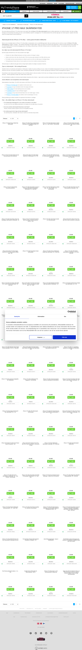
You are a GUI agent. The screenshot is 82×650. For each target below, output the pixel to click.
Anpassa (40, 337)
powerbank (9, 87)
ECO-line (77, 11)
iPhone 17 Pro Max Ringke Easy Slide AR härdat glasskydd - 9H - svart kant (71, 475)
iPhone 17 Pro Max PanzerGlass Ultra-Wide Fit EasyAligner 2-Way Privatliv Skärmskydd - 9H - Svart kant (71, 156)
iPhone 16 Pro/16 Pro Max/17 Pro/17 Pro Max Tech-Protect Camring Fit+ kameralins (71, 219)
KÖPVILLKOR (66, 616)
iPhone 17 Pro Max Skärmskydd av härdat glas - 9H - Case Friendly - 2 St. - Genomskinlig (51, 188)
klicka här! (52, 0)
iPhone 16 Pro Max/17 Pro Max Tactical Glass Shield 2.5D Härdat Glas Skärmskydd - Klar (30, 348)
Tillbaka (4, 24)
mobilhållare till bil (11, 90)
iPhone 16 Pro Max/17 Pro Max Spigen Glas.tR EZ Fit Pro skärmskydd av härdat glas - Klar (10, 252)
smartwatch (9, 92)
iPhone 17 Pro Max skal (12, 85)
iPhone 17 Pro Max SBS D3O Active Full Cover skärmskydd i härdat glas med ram (10, 540)
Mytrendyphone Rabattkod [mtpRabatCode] (52, 616)
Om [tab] (65, 316)
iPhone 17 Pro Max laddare (13, 94)
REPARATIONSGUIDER (70, 3)
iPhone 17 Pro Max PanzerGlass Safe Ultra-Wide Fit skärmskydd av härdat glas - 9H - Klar (71, 380)
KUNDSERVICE (50, 3)
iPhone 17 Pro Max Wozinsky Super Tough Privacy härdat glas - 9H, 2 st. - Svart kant (10, 347)
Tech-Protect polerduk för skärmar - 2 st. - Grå (10, 572)
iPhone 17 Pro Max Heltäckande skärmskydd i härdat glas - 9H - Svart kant (51, 443)
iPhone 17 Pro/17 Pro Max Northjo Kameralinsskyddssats (10, 187)
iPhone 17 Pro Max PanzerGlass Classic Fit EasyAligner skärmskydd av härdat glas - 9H (10, 219)
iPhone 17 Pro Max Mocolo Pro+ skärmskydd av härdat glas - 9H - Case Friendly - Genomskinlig (10, 476)
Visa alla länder (41, 627)
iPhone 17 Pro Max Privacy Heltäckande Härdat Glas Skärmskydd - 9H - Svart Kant (51, 252)
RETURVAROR (42, 3)
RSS (14, 616)
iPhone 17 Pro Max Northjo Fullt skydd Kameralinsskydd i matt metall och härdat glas (71, 124)
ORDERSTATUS (32, 6)
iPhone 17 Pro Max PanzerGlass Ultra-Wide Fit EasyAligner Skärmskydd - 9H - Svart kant (30, 476)
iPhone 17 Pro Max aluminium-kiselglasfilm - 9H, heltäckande (10, 380)
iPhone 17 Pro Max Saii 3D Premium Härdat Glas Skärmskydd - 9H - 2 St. (71, 283)
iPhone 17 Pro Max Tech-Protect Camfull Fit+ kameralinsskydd (51, 219)
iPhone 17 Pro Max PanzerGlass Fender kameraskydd (31, 252)
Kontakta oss (24, 616)
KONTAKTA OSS (79, 3)
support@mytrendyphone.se (55, 608)
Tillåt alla (64, 337)
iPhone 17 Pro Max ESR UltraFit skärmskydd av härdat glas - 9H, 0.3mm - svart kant (71, 252)
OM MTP (55, 3)
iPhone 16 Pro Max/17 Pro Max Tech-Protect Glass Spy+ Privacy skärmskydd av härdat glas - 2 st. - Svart (30, 284)
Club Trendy (61, 3)
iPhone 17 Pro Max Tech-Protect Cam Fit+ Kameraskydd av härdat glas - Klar (71, 187)
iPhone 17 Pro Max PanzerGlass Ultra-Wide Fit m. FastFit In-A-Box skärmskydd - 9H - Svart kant (10, 284)
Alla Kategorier (12, 11)
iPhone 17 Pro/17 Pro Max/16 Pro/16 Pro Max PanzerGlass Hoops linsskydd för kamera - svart (31, 220)
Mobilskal (24, 11)
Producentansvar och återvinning (41, 620)
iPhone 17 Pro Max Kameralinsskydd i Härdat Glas (71, 443)
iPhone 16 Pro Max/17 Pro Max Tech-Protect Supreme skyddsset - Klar (10, 443)
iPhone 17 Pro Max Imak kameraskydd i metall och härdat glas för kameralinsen (51, 380)
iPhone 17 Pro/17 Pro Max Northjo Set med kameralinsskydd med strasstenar (10, 155)
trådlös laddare (10, 88)
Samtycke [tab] (17, 316)
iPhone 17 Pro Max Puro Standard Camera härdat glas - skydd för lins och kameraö (51, 475)
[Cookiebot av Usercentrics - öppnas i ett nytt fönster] (69, 312)
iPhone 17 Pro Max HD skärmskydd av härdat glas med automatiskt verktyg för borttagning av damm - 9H (51, 508)
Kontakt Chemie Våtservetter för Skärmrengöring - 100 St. (30, 572)
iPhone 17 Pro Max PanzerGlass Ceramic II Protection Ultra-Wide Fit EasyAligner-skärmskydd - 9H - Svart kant (30, 188)
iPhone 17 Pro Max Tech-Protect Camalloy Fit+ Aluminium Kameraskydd (30, 508)
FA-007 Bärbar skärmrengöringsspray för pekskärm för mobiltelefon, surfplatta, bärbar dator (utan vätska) (71, 540)
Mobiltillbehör (36, 11)
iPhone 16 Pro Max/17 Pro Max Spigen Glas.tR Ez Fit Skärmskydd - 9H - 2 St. (30, 155)
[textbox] (15, 15)
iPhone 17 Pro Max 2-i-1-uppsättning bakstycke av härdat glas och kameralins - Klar (71, 348)
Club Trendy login (33, 7)
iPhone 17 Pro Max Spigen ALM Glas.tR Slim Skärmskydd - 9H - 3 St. (10, 412)
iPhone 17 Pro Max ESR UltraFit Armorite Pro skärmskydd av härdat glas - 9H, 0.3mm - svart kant (51, 156)
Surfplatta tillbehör (51, 11)
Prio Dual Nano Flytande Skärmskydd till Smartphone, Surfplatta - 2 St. (31, 540)
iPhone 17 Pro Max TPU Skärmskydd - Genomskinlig (30, 412)
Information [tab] (41, 316)
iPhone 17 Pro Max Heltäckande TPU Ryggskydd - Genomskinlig (30, 380)
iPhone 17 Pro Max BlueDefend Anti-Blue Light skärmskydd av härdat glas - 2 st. (51, 283)
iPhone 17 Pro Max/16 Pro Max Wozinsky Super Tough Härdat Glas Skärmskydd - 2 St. (51, 412)
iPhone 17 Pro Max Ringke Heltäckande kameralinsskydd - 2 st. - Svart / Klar (10, 508)
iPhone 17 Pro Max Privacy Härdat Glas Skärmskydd (10, 124)
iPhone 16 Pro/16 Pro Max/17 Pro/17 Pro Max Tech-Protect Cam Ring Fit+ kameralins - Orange (30, 444)
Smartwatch (65, 11)
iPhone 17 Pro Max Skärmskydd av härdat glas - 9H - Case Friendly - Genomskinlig (51, 124)
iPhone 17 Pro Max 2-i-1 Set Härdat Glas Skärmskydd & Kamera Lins (51, 347)
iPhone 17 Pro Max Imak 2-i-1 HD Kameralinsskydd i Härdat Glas (50, 572)
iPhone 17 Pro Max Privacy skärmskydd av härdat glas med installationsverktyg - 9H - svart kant (30, 124)
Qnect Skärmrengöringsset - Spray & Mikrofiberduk (51, 540)
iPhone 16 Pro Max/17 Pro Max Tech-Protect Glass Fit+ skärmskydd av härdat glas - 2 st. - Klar (71, 412)
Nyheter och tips (36, 616)
